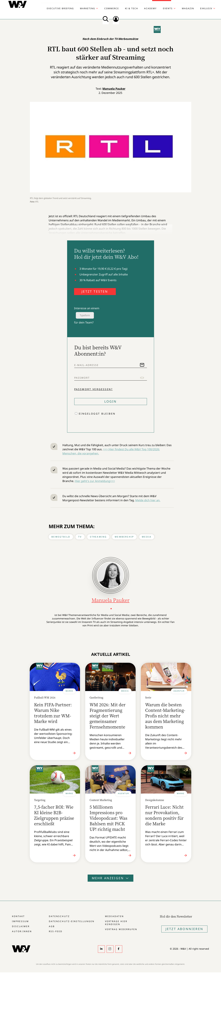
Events (168, 8)
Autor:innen (22, 931)
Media (146, 536)
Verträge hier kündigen (116, 923)
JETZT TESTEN (95, 291)
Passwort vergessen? (93, 389)
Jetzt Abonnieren (184, 929)
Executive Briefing (60, 8)
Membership (124, 536)
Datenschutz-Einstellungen (71, 921)
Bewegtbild (60, 536)
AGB (52, 926)
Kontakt (18, 916)
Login (110, 401)
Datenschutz (59, 916)
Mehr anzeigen (110, 878)
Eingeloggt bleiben (97, 413)
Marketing (87, 8)
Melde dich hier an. (147, 500)
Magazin (188, 8)
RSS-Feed (55, 931)
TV (80, 536)
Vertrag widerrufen (121, 929)
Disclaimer (21, 926)
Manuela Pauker (113, 89)
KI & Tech (131, 8)
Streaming (98, 536)
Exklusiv (206, 8)
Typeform (85, 315)
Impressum (20, 921)
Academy (150, 8)
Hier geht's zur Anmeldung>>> (95, 481)
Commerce (111, 8)
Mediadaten (114, 916)
